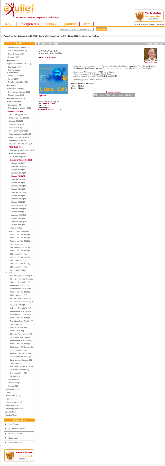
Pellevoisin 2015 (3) (15, 140)
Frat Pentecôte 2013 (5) (17, 248)
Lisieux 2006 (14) (15, 225)
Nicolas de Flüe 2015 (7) (17, 238)
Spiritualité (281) (13, 67)
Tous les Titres (11, 415)
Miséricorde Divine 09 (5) (18, 314)
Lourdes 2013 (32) (15, 179)
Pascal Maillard (155, 43)
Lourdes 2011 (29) (15, 192)
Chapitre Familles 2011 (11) (19, 279)
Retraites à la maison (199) (18, 108)
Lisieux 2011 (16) (15, 189)
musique (51, 24)
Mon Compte (157, 24)
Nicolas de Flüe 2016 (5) (17, 235)
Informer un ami (15, 443)
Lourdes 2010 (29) (15, 199)
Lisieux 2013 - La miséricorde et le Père (83, 36)
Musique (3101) (12, 389)
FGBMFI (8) (12, 376)
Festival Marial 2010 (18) (18, 289)
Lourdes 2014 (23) (15, 173)
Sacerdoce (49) (13, 105)
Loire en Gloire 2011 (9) (17, 282)
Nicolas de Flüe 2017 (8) (17, 118)
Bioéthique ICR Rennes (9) (19, 347)
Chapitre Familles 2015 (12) (18, 144)
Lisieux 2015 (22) (15, 163)
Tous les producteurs (14, 409)
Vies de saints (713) (15, 98)
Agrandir (53, 95)
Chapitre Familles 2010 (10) (19, 302)
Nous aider (13, 438)
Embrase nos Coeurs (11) (18, 360)
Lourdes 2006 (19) (15, 222)
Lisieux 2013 (61, 36)
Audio (13, 36)
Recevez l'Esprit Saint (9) (18, 353)
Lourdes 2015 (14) (15, 166)
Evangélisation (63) (15, 76)
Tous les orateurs (12, 405)
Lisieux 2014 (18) (15, 170)
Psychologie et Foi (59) (16, 82)
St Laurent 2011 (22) (16, 267)
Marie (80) (11, 85)
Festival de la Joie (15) (17, 285)
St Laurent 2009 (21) (16, 324)
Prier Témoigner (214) (17, 231)
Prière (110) (11, 79)
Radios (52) (11, 386)
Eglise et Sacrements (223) (18, 64)
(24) (15, 176)
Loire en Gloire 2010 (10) (18, 308)
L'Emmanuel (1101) (15, 157)
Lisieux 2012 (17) (15, 183)
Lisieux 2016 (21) (14, 121)
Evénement (22, 36)
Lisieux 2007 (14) (15, 218)
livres (86, 24)
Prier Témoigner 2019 (16, 115)
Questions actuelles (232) (17, 92)
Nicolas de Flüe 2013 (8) (17, 251)
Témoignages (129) (14, 95)
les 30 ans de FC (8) (16, 350)
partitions (70, 24)
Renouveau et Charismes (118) (12, 71)
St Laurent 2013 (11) (16, 254)
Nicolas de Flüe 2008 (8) (17, 344)
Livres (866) (11, 399)
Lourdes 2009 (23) (15, 209)
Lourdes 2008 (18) (15, 215)
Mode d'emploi (140, 24)
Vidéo (8, 392)
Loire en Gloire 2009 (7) (17, 327)
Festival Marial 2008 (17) (18, 340)
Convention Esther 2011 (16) (15, 271)
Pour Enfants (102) (14, 54)
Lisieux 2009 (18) (15, 202)
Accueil (7, 36)
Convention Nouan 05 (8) (18, 357)
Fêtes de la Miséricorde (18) (19, 150)
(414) (18, 160)
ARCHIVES (32, 36)
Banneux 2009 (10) (16, 205)
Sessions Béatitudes (47, 36)
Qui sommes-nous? (17, 429)
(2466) (14, 111)
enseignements (29, 24)
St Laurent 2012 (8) (15, 260)
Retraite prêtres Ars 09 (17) (19, 321)
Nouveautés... (10, 412)
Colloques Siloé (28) (16, 373)
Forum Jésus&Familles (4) (18, 134)
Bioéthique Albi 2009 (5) (17, 337)
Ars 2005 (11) (13, 228)
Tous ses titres (150, 62)
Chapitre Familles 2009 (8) (18, 334)
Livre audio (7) (12, 383)
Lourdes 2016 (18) (14, 124)
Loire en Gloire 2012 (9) (17, 264)
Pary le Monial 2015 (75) (17, 137)
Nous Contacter (15, 433)
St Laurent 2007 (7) (15, 363)
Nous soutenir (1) (13, 402)
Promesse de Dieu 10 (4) (18, 298)
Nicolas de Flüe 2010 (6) (17, 292)
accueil (9, 24)
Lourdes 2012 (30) (15, 186)
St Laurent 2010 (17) (16, 295)
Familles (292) (12, 60)
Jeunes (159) (12, 57)
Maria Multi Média (45, 110)
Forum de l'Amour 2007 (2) (19, 366)
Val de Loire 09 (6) (15, 331)
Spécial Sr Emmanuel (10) (17, 47)
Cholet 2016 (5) (13, 128)
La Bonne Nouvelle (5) (17, 370)
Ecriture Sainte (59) (15, 89)
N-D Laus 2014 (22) (15, 244)
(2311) (14, 147)
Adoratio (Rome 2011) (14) (18, 276)
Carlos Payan (12, 379)
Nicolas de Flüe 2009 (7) (17, 318)
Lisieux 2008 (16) (15, 212)
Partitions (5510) (13, 396)
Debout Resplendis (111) (18, 153)
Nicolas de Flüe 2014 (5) (17, 241)
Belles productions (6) (16, 51)
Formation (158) (13, 102)
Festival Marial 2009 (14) (18, 311)
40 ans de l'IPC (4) (15, 305)
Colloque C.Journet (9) (16, 131)
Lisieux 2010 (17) (15, 196)
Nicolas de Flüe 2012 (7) (17, 257)
